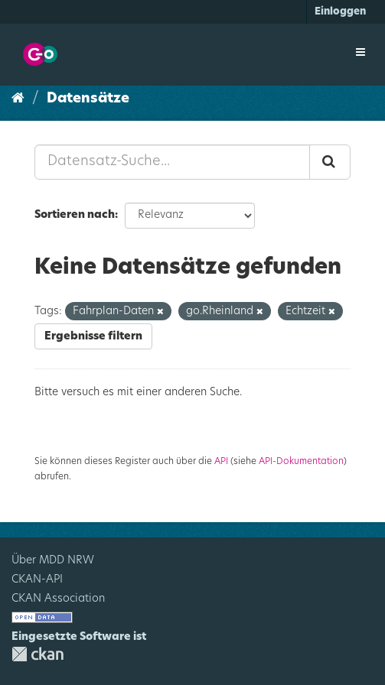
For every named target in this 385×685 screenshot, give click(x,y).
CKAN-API (37, 579)
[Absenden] (330, 162)
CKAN (37, 654)
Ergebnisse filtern (93, 336)
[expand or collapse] (360, 52)
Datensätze (88, 99)
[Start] (17, 99)
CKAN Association (58, 598)
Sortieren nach (74, 214)
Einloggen (340, 12)
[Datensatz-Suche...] (172, 162)
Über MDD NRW (52, 560)
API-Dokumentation (301, 461)
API (221, 461)
